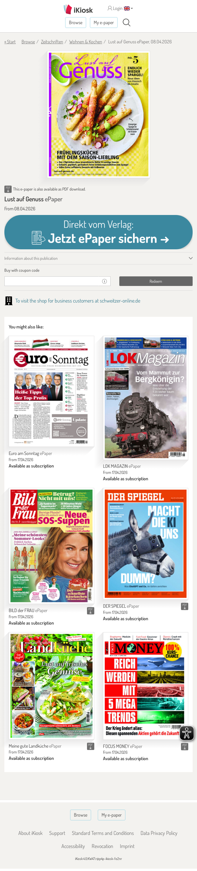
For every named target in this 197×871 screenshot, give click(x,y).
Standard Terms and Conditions (103, 833)
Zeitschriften (52, 42)
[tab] (98, 270)
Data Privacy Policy (159, 833)
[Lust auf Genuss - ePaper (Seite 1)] (98, 114)
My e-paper (104, 22)
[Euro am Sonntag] (51, 391)
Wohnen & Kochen (85, 42)
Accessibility (73, 846)
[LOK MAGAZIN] (146, 398)
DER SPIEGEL (121, 606)
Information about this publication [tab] (31, 258)
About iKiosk (30, 833)
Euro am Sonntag (30, 453)
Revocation (102, 846)
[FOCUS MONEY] (146, 686)
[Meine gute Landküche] (51, 686)
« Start (10, 42)
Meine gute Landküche (35, 746)
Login (115, 8)
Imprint (127, 846)
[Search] (126, 22)
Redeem (156, 281)
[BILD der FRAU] (51, 546)
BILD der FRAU (28, 610)
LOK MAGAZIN (122, 466)
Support (57, 833)
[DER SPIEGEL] (146, 544)
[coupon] (51, 281)
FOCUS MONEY (122, 746)
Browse (75, 22)
